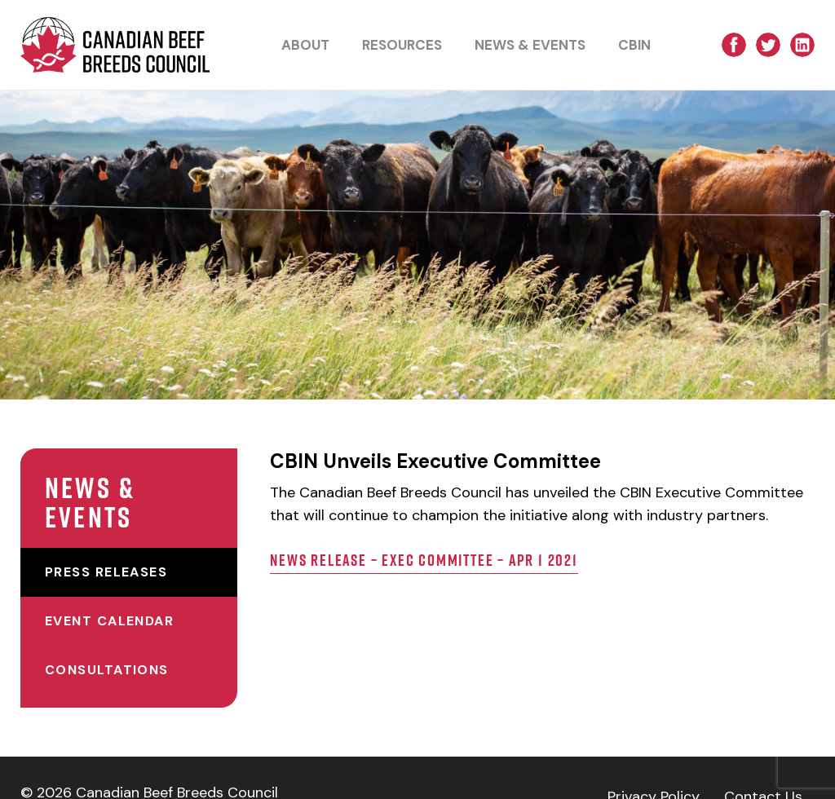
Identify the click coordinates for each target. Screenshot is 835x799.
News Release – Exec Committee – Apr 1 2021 (452, 583)
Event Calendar (109, 591)
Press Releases (106, 542)
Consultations (107, 640)
